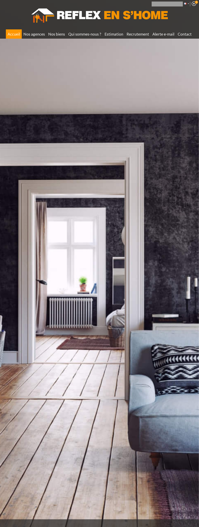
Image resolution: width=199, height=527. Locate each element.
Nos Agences (34, 34)
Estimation (114, 34)
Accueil (14, 34)
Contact (185, 34)
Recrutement (138, 34)
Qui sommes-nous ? (84, 34)
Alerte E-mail (163, 34)
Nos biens (56, 34)
